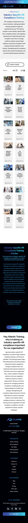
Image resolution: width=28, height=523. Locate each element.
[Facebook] (12, 508)
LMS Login (14, 488)
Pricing (14, 486)
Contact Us (14, 464)
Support (14, 469)
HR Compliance (14, 444)
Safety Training (14, 441)
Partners (14, 472)
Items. (5, 70)
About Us (14, 461)
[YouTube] (20, 508)
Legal (14, 466)
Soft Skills (14, 447)
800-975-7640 (14, 426)
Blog (14, 481)
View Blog (14, 327)
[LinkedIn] (8, 508)
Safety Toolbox (14, 491)
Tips (14, 483)
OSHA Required (14, 449)
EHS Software (14, 452)
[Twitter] (16, 508)
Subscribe (14, 514)
